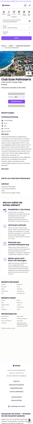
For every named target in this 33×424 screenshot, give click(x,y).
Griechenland (20, 291)
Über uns (16, 381)
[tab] (3, 13)
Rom (2, 307)
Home (3, 46)
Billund (18, 300)
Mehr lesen (5, 134)
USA (2, 293)
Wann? (5, 26)
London (19, 305)
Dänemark (19, 284)
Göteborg (3, 309)
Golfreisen (4, 323)
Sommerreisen (5, 316)
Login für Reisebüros (16, 391)
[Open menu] (29, 5)
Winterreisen (20, 316)
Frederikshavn (20, 307)
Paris (2, 302)
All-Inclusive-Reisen (6, 320)
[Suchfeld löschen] (30, 21)
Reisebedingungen (16, 388)
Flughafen (11, 97)
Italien (11, 46)
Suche (16, 38)
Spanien (3, 284)
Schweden (19, 289)
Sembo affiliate (16, 400)
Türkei (18, 286)
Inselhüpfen (20, 320)
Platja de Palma (5, 305)
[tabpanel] (16, 29)
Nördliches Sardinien (23, 46)
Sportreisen (4, 318)
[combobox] (15, 22)
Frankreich (4, 286)
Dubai (18, 309)
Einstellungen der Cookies (16, 406)
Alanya (3, 300)
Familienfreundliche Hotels (8, 328)
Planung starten (16, 101)
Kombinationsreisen (22, 318)
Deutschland (4, 291)
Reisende (5, 32)
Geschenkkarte (16, 397)
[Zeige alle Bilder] (28, 73)
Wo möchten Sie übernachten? (12, 20)
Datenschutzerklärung (16, 385)
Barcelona (19, 302)
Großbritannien (21, 293)
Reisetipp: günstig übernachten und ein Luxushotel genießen (22, 324)
